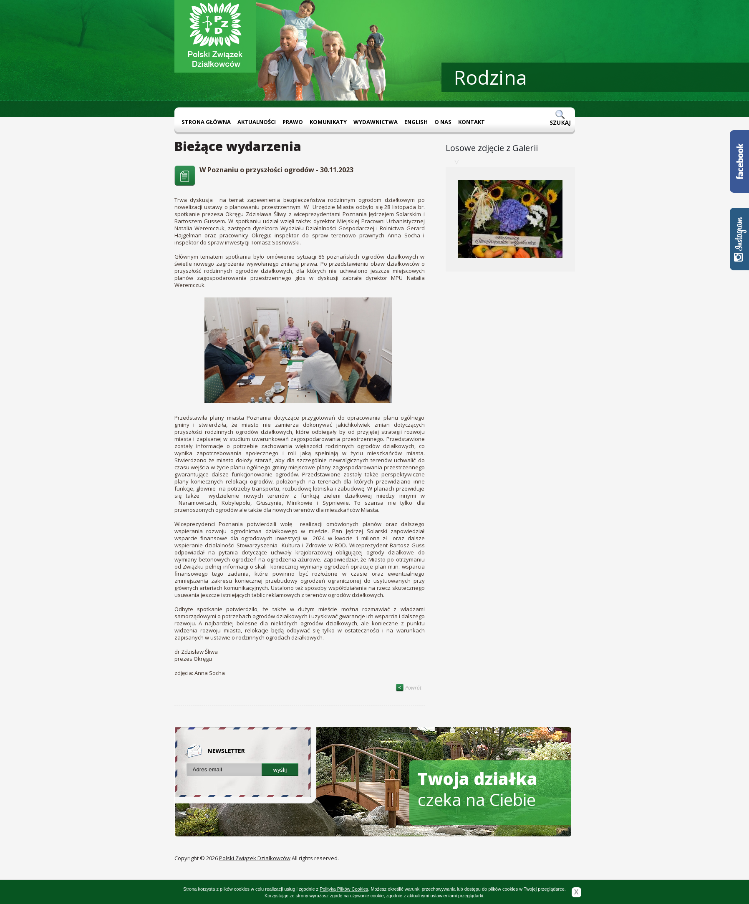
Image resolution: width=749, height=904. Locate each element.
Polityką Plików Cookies (344, 888)
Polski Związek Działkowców (254, 858)
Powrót (408, 687)
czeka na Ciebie (477, 789)
